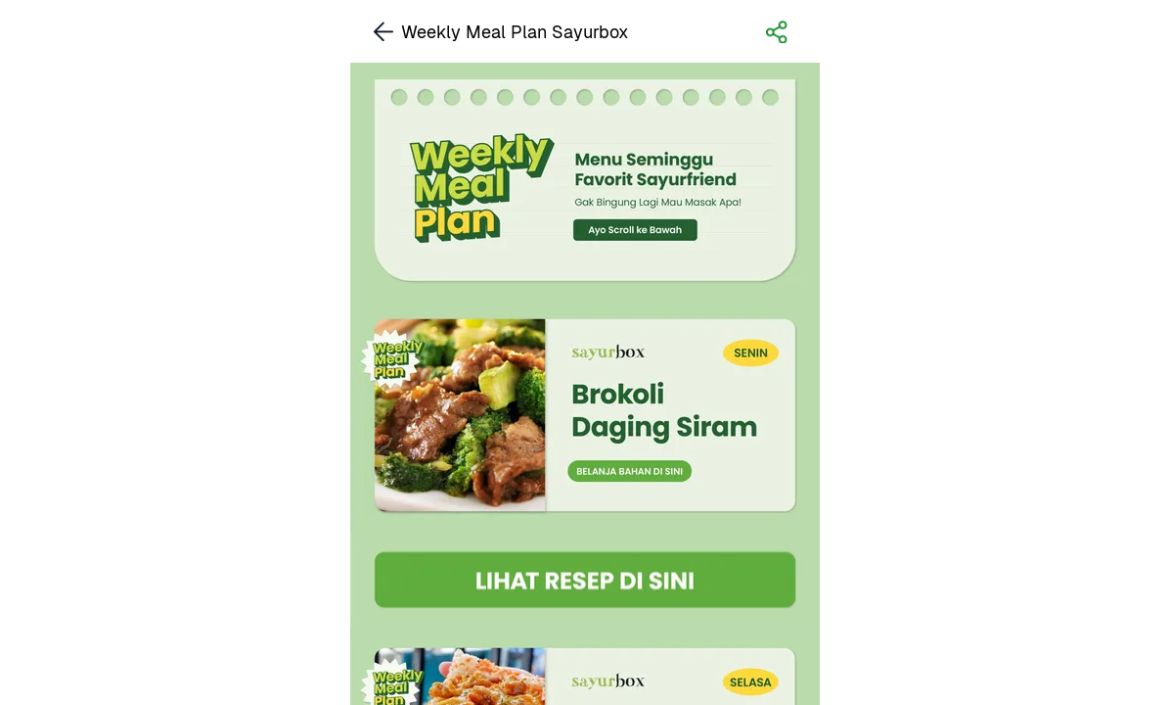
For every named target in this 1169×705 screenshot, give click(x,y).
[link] (585, 415)
